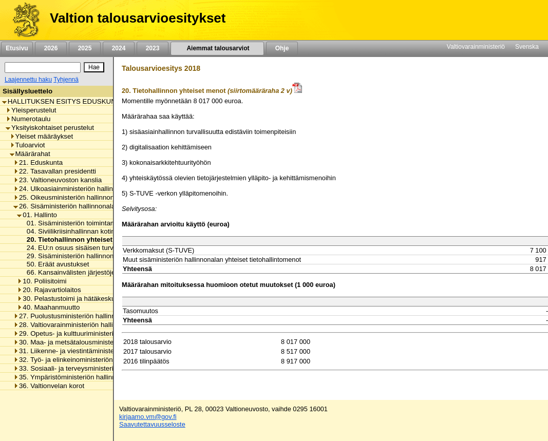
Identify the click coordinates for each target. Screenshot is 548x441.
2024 (118, 48)
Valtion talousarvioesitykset (137, 18)
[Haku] (43, 67)
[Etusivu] (22, 20)
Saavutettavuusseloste (152, 424)
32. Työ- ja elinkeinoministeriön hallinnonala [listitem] (82, 359)
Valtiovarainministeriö (476, 46)
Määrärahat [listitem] (30, 154)
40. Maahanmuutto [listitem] (48, 307)
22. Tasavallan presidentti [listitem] (54, 171)
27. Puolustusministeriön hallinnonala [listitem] (72, 316)
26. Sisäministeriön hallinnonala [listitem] (64, 206)
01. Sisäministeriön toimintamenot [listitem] (75, 223)
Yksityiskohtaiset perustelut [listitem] (50, 127)
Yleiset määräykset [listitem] (41, 136)
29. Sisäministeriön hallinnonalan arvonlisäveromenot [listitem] (104, 256)
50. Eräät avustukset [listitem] (55, 264)
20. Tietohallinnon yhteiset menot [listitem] (78, 239)
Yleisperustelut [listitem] (31, 110)
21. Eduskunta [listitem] (38, 162)
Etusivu (17, 48)
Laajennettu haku (28, 79)
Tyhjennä (66, 79)
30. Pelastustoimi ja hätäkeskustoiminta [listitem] (79, 298)
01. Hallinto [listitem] (37, 215)
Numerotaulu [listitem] (28, 119)
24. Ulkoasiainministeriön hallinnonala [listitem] (73, 189)
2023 (152, 48)
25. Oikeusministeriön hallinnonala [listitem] (68, 197)
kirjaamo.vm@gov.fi (148, 416)
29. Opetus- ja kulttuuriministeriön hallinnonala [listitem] (86, 333)
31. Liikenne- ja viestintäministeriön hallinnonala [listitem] (88, 351)
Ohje (282, 48)
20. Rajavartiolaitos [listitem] (49, 290)
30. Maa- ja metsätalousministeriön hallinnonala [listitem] (88, 342)
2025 (84, 48)
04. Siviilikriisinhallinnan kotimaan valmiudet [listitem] (90, 231)
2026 (51, 48)
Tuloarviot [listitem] (27, 145)
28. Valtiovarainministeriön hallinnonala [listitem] (75, 325)
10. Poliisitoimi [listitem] (41, 281)
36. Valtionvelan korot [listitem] (48, 386)
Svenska (527, 46)
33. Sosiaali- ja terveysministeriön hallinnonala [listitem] (86, 368)
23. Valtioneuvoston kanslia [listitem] (57, 180)
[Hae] (94, 67)
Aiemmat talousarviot (217, 48)
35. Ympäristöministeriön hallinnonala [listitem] (73, 377)
